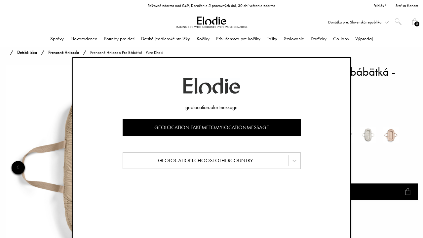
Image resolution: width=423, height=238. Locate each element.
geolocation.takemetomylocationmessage (211, 127)
